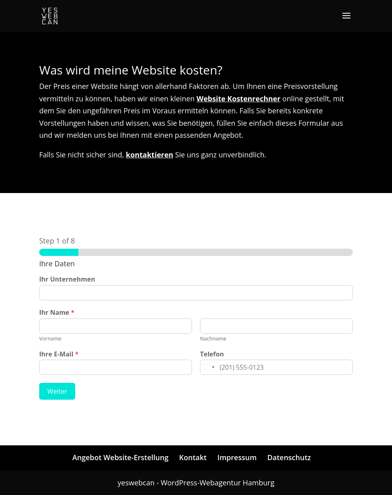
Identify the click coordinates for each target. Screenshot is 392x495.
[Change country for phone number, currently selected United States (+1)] (208, 367)
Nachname (213, 338)
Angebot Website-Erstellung (120, 457)
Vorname (50, 338)
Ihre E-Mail (58, 354)
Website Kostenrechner (238, 98)
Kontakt (193, 457)
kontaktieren (150, 154)
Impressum (236, 457)
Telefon (212, 354)
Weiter (57, 391)
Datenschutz (289, 457)
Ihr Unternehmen (67, 279)
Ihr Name (56, 312)
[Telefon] (276, 367)
